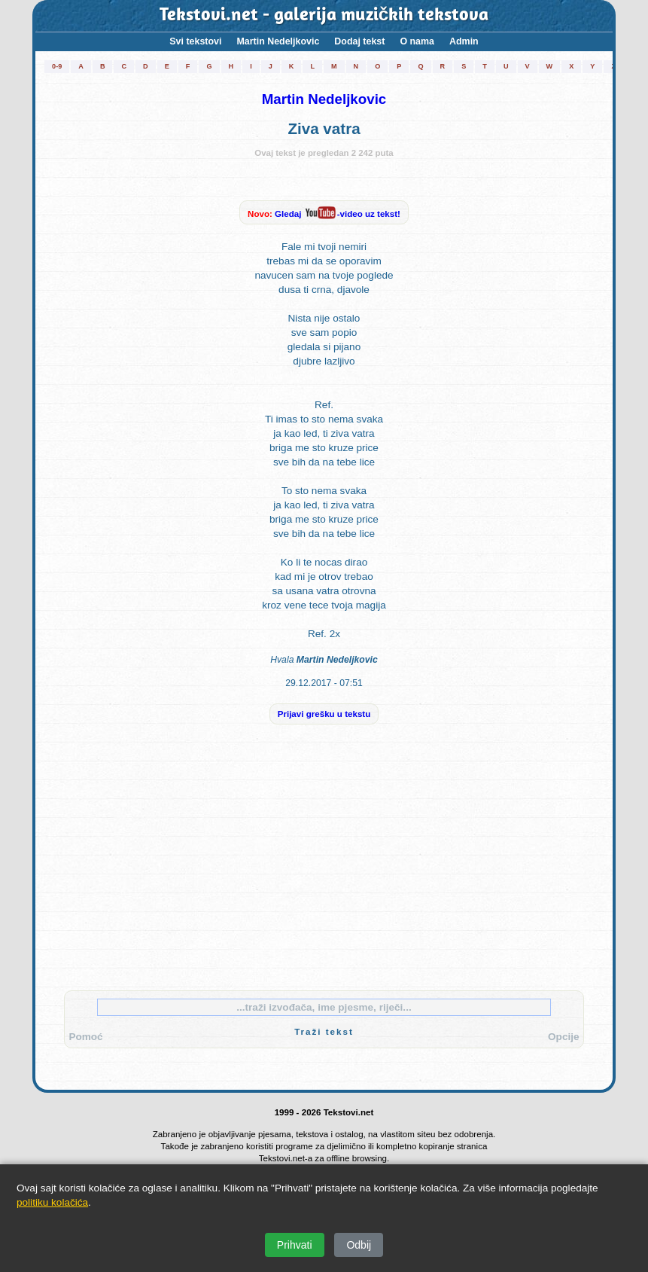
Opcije (564, 1036)
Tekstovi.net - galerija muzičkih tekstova (324, 16)
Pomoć (85, 1036)
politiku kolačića (52, 1202)
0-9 (57, 66)
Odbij (358, 1245)
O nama (417, 41)
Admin (464, 41)
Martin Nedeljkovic (277, 41)
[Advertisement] (324, 866)
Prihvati (294, 1245)
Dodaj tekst (359, 41)
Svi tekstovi (195, 41)
